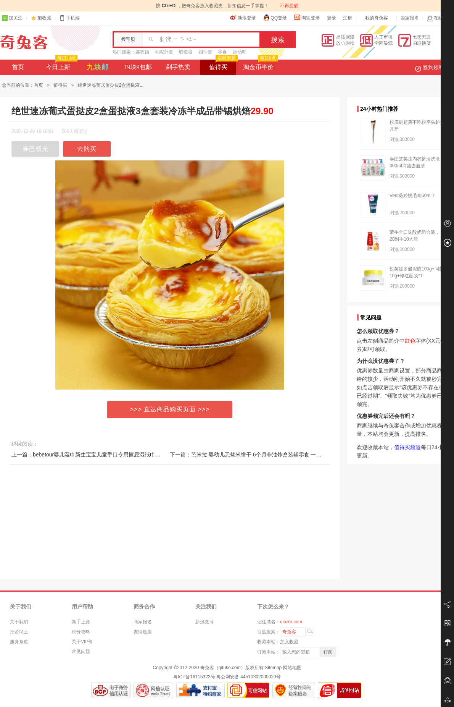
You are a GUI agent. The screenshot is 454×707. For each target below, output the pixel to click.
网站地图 (292, 667)
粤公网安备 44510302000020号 (248, 676)
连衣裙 (142, 52)
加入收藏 (289, 641)
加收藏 (44, 18)
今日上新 (61, 65)
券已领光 (35, 149)
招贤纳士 (19, 631)
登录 (331, 18)
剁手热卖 (178, 67)
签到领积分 (433, 67)
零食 (222, 52)
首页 (18, 67)
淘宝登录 (307, 18)
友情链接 (143, 631)
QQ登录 (275, 18)
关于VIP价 (82, 641)
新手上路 (81, 621)
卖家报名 (410, 18)
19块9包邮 (138, 67)
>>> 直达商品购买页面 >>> (170, 409)
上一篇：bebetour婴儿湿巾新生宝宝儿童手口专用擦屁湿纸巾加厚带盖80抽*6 (102, 454)
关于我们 (19, 621)
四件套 (205, 52)
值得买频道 (407, 447)
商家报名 (143, 621)
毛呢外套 (164, 52)
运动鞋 (239, 52)
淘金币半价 (259, 65)
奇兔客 (24, 42)
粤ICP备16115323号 (194, 676)
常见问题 (81, 651)
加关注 (12, 18)
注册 (347, 18)
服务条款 (19, 641)
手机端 (69, 18)
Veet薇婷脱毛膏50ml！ (413, 195)
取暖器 (186, 52)
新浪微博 (204, 621)
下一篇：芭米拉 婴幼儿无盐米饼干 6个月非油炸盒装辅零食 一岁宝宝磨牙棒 (259, 454)
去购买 (87, 149)
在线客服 (439, 18)
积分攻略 (81, 631)
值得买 (222, 65)
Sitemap (273, 667)
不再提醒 (289, 5)
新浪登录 (243, 18)
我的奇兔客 (376, 18)
